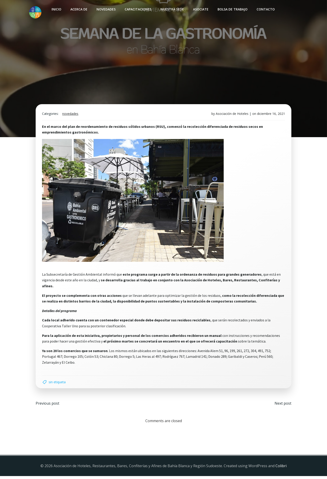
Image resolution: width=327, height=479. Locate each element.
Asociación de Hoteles (231, 115)
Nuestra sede (171, 9)
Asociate (200, 9)
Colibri (281, 468)
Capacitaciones (137, 9)
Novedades (105, 9)
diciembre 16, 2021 (270, 115)
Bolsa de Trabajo (232, 9)
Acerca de (78, 9)
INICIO (56, 9)
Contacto (265, 9)
